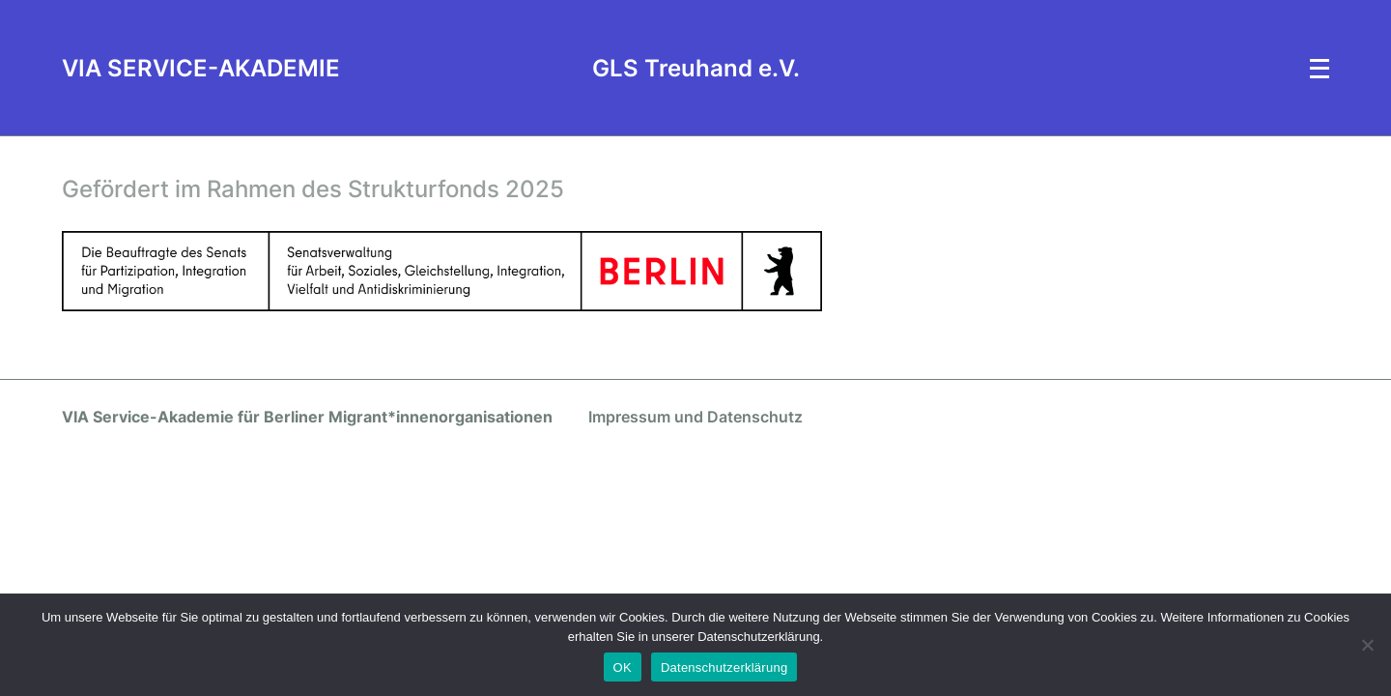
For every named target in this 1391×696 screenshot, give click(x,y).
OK (622, 667)
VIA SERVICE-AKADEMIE (201, 68)
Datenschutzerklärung (724, 667)
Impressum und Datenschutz (695, 416)
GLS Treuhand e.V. (696, 68)
